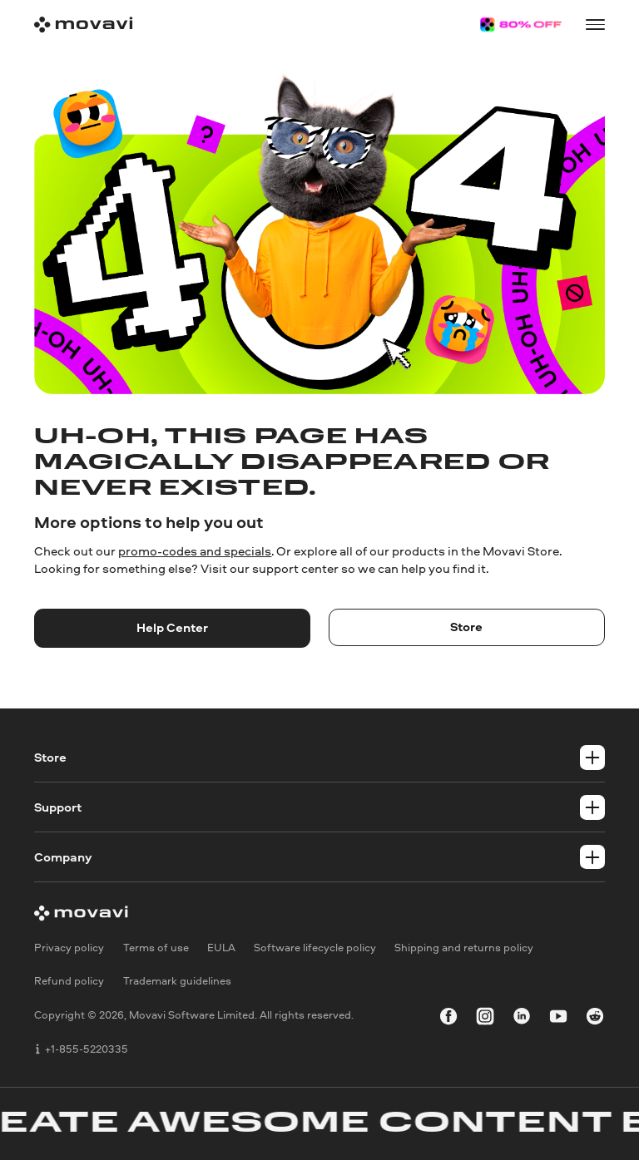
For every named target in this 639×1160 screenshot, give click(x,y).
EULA (221, 947)
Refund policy (69, 981)
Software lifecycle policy (315, 947)
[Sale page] (521, 24)
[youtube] (558, 1019)
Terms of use (156, 947)
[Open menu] (595, 24)
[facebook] (448, 1019)
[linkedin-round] (522, 1019)
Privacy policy (69, 947)
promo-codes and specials (194, 551)
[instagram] (485, 1019)
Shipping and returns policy (463, 947)
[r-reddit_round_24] (595, 1019)
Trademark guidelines (177, 981)
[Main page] (83, 24)
